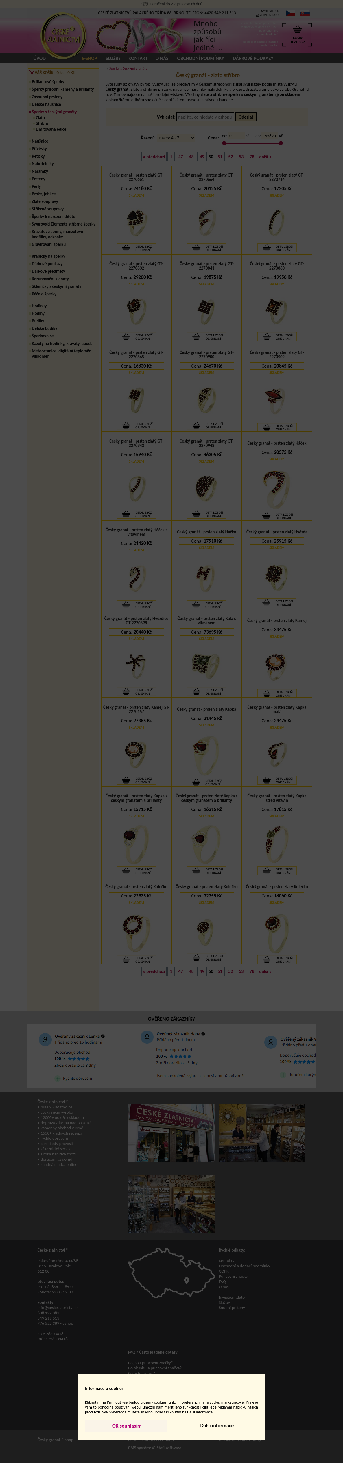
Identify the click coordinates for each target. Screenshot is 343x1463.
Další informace (217, 1425)
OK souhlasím (126, 1426)
